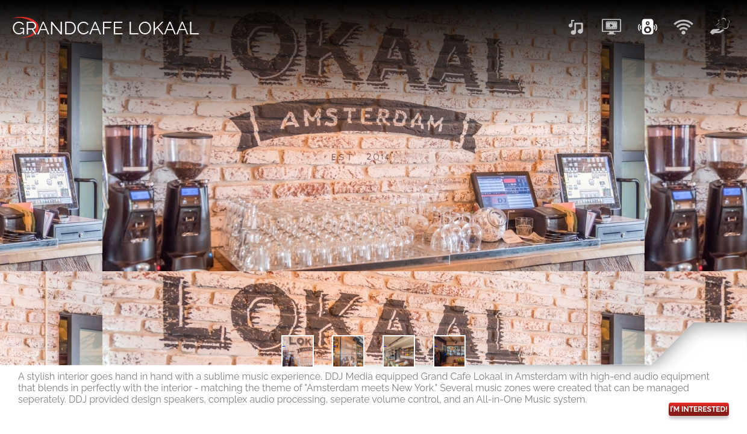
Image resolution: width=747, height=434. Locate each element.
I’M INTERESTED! (699, 409)
